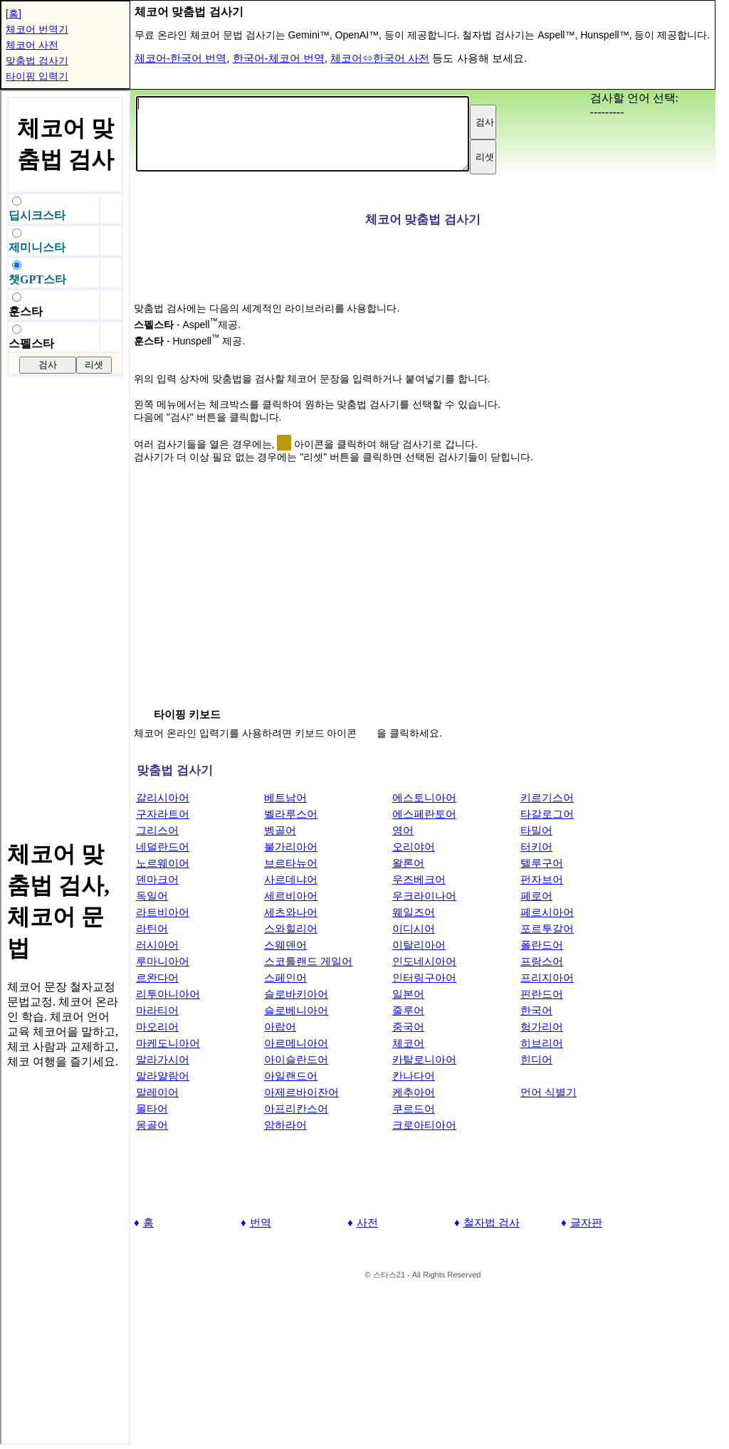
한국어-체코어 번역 (279, 58)
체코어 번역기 (37, 29)
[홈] (13, 13)
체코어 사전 (32, 45)
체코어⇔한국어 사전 (379, 58)
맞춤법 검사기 (37, 60)
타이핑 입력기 (37, 76)
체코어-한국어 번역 (180, 58)
